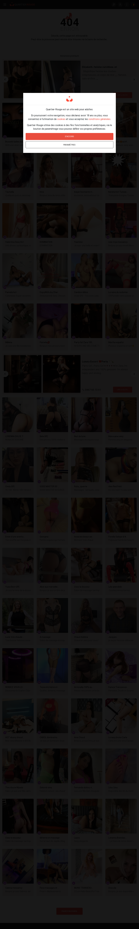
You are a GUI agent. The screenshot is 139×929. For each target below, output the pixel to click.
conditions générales (99, 119)
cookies (61, 119)
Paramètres (69, 144)
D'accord (69, 136)
